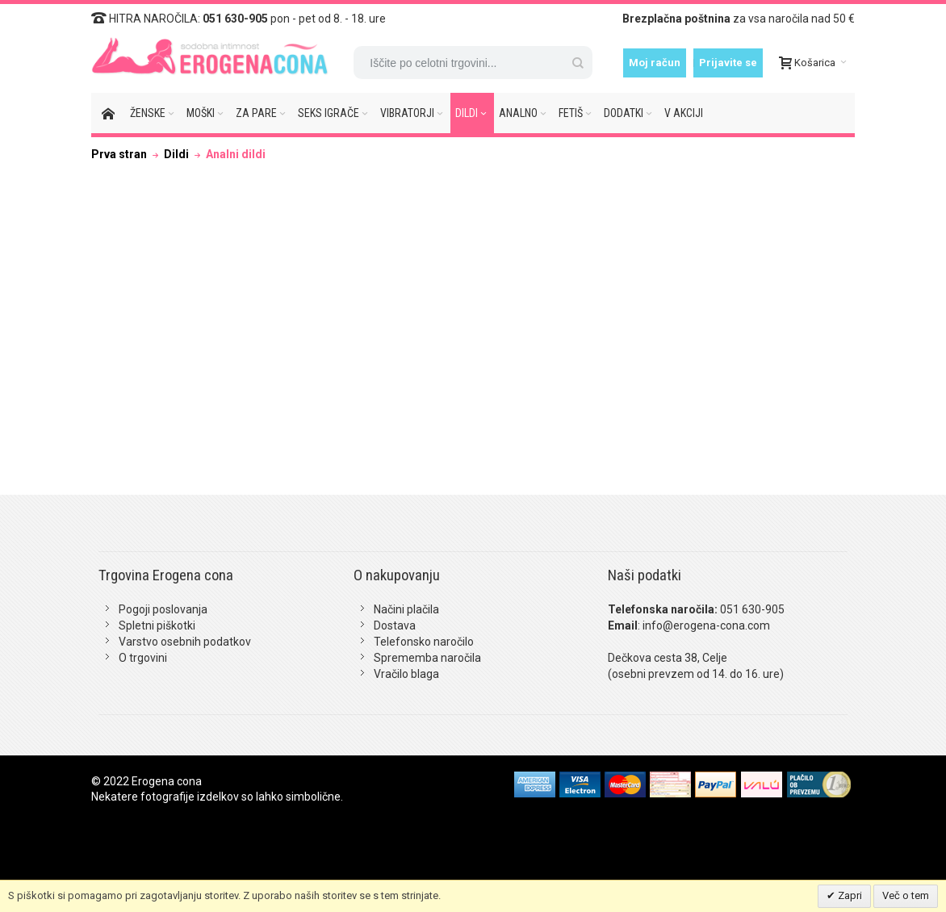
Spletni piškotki (157, 625)
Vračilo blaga (406, 673)
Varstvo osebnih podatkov (185, 641)
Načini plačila (406, 609)
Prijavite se (728, 62)
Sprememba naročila (427, 657)
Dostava (395, 625)
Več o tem (905, 895)
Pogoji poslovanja (163, 609)
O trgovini (143, 657)
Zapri (848, 895)
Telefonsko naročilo (424, 641)
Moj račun (654, 62)
